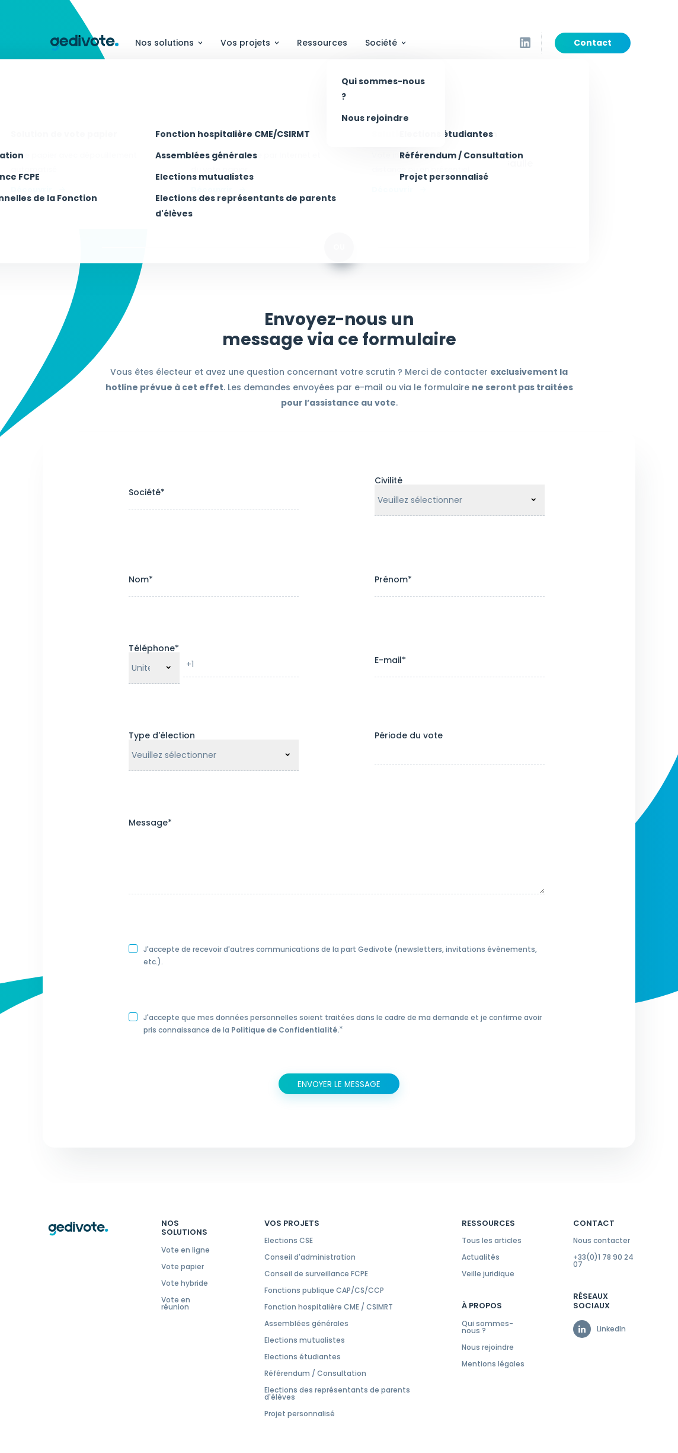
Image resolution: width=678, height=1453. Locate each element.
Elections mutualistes (304, 1340)
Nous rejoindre (488, 1347)
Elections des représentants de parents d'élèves (337, 1394)
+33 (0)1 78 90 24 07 (232, 152)
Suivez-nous (541, 45)
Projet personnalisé (299, 1413)
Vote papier (182, 1266)
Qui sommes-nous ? (487, 1327)
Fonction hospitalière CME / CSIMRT (328, 1307)
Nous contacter (601, 1240)
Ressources (322, 43)
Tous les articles (492, 1240)
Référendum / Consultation (315, 1373)
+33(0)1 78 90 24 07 (603, 1261)
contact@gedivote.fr (220, 175)
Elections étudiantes (302, 1356)
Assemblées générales (306, 1323)
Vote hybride (184, 1283)
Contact (593, 43)
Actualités (481, 1257)
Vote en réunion (175, 1303)
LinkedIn (611, 1329)
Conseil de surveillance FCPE (316, 1273)
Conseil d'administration (310, 1257)
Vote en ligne (185, 1250)
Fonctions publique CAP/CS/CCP (324, 1290)
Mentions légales (493, 1364)
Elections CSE (288, 1240)
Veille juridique (488, 1273)
